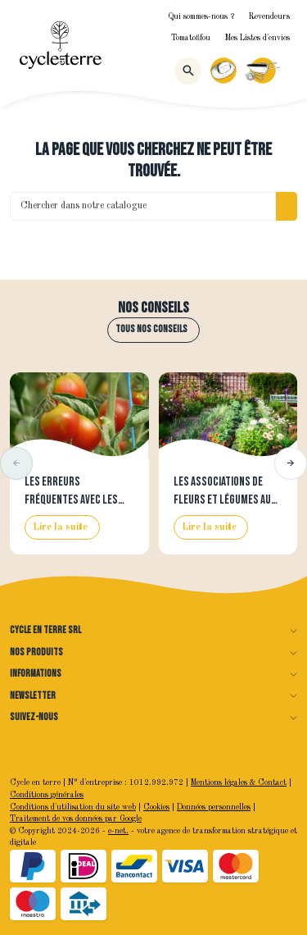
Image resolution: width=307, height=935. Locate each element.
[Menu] (289, 70)
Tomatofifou (190, 38)
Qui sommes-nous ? (201, 17)
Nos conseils (153, 308)
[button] (16, 463)
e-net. (118, 831)
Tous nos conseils (151, 329)
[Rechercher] (188, 71)
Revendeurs (269, 17)
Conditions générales (47, 795)
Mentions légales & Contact (239, 783)
